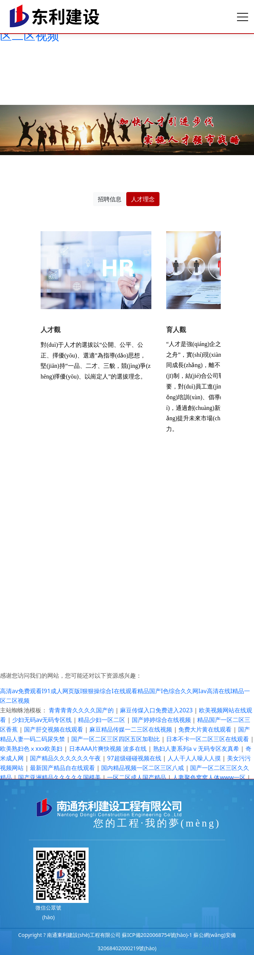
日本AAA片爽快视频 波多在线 (108, 749)
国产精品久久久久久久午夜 (66, 758)
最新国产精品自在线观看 (63, 768)
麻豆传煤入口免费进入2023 (157, 710)
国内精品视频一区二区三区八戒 (143, 768)
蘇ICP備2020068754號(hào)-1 (157, 934)
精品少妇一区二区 (102, 720)
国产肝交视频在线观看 (54, 729)
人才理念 (143, 199)
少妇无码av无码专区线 (42, 720)
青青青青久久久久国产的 (82, 710)
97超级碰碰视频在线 (134, 758)
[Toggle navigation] (242, 16)
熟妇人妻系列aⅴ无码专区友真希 (197, 749)
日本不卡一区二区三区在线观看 (208, 739)
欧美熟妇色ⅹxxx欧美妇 (32, 749)
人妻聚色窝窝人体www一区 (209, 777)
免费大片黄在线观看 (205, 729)
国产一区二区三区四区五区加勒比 (116, 739)
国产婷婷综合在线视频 (162, 720)
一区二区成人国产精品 (137, 777)
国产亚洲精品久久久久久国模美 (60, 777)
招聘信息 (109, 199)
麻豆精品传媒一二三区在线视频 (131, 729)
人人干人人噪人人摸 (195, 758)
